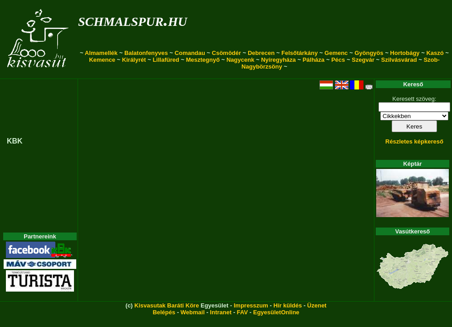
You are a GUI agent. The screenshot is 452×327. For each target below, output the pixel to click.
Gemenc (336, 53)
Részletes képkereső (414, 141)
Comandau (190, 53)
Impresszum (251, 305)
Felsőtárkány (299, 53)
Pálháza (313, 59)
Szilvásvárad (399, 59)
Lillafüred (165, 59)
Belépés (163, 312)
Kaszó (434, 53)
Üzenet (317, 305)
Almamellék (101, 53)
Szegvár (363, 59)
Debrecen (261, 53)
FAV (242, 312)
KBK (15, 141)
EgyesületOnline (276, 312)
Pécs (338, 59)
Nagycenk (240, 59)
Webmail (193, 312)
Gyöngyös (368, 53)
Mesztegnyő (203, 59)
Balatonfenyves (146, 53)
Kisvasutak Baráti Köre (166, 305)
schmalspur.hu (132, 20)
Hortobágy (405, 53)
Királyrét (134, 59)
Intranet (221, 312)
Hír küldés (287, 305)
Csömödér (226, 53)
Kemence (102, 59)
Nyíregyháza (278, 59)
